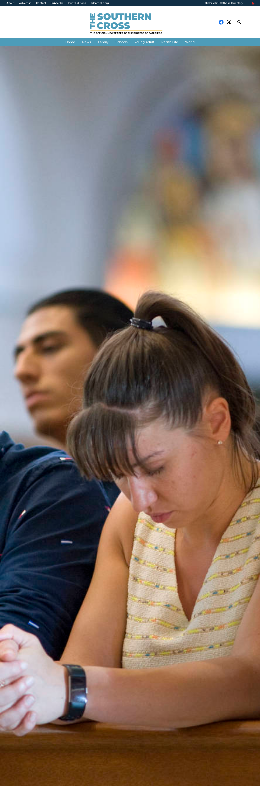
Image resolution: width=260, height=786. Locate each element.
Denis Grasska (20, 437)
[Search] (239, 22)
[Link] (130, 24)
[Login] (253, 3)
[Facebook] (221, 22)
